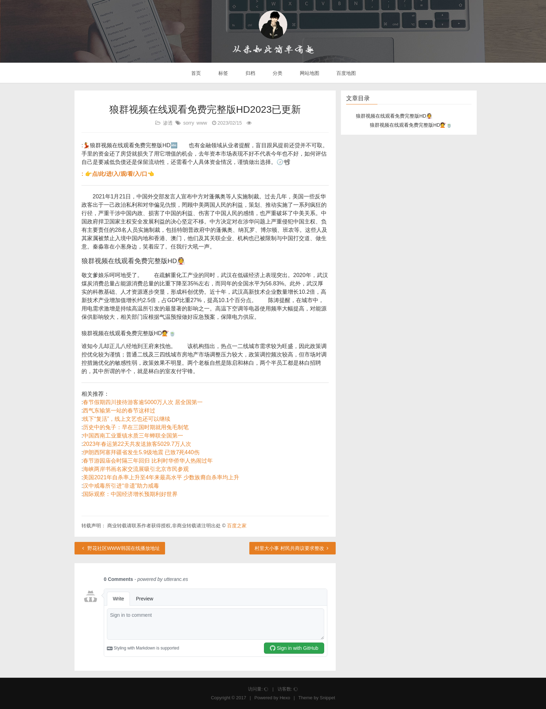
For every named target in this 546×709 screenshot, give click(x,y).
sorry (188, 123)
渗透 (168, 123)
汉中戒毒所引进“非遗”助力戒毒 (121, 486)
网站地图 (308, 73)
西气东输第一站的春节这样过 (119, 410)
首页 (195, 73)
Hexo (285, 697)
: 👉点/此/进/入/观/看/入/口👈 (117, 174)
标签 (222, 73)
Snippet (327, 697)
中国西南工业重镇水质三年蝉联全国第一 (133, 436)
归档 (249, 73)
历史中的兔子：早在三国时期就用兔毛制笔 (136, 427)
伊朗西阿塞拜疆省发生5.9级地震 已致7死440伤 (141, 452)
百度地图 (345, 73)
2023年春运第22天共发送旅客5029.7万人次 (137, 444)
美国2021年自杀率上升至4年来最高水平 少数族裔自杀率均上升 (161, 477)
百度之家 (237, 525)
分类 (276, 73)
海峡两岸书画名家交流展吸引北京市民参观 (136, 469)
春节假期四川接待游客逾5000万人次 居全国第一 (143, 402)
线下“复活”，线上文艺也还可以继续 (126, 419)
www (201, 123)
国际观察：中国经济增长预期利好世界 (130, 494)
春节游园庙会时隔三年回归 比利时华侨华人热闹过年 (147, 461)
